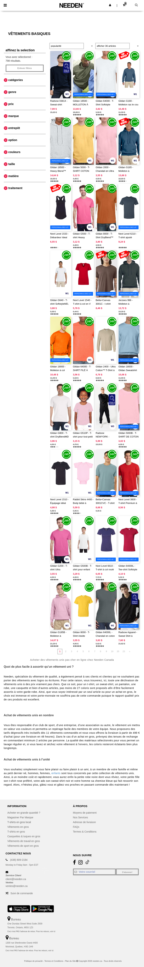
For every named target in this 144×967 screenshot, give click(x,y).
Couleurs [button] (14, 152)
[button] (110, 5)
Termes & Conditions (84, 831)
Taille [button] (11, 164)
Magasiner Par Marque (20, 817)
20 (118, 651)
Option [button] (12, 140)
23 (124, 651)
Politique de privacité (33, 961)
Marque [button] (13, 116)
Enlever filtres (24, 68)
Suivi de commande (21, 893)
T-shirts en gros (16, 831)
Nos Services (80, 817)
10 (112, 651)
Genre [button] (12, 92)
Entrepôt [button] (14, 128)
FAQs (76, 826)
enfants (55, 773)
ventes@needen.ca (17, 886)
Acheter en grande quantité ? (23, 812)
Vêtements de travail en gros (23, 841)
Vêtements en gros (18, 826)
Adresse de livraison (84, 822)
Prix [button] (11, 104)
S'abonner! (127, 872)
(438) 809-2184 (18, 859)
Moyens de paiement (85, 812)
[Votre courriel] (94, 872)
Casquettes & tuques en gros (23, 836)
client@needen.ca (16, 879)
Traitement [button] (15, 188)
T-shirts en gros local (19, 822)
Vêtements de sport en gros (23, 845)
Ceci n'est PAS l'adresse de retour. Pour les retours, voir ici (31, 931)
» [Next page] (129, 651)
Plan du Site (70, 961)
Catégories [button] (15, 80)
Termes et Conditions (53, 961)
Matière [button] (13, 176)
